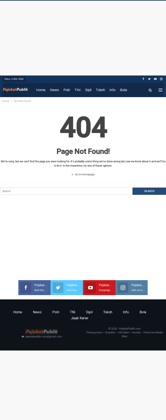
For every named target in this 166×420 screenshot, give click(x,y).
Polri (66, 90)
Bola (123, 90)
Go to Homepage (83, 174)
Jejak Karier (79, 318)
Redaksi (110, 332)
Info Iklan (123, 332)
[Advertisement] (83, 37)
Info (112, 90)
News (54, 90)
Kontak (136, 332)
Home (40, 90)
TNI (77, 90)
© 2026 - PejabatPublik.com (124, 328)
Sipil (88, 90)
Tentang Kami (94, 332)
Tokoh (100, 90)
